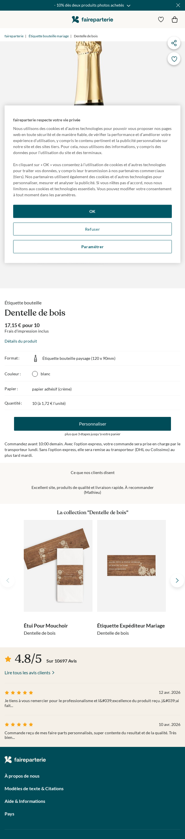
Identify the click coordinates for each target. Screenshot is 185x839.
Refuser (92, 228)
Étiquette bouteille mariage (49, 36)
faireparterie (92, 19)
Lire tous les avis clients (27, 672)
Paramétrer (92, 246)
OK (92, 211)
